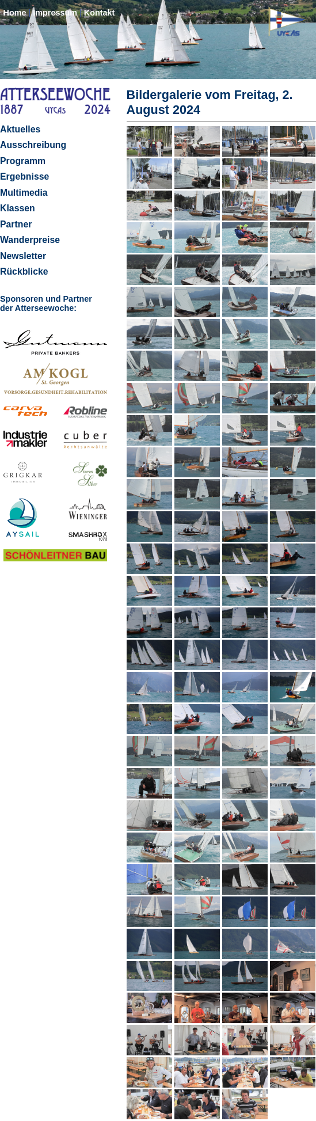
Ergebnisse (24, 176)
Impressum (55, 12)
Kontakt (99, 12)
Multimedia (24, 192)
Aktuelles (20, 129)
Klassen (17, 208)
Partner (16, 224)
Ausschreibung (33, 145)
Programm (22, 161)
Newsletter (23, 256)
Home (14, 12)
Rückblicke (24, 271)
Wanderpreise (30, 240)
